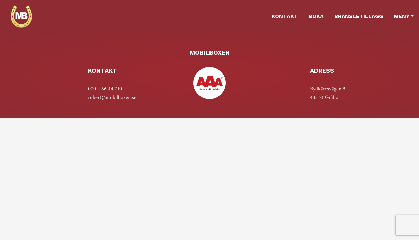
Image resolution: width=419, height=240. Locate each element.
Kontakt (285, 16)
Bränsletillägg (358, 16)
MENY (402, 16)
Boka (316, 16)
